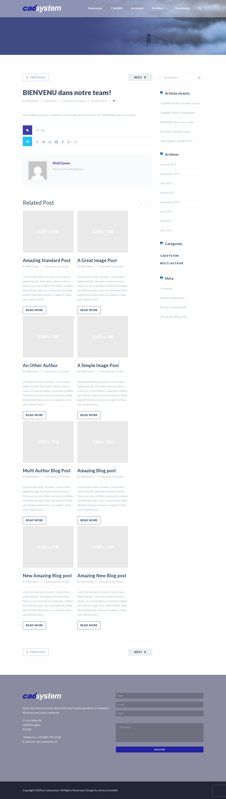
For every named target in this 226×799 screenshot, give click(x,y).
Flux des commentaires (173, 307)
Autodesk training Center (175, 131)
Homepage (95, 8)
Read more (34, 310)
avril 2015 (165, 220)
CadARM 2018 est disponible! (177, 112)
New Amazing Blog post (47, 575)
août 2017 (166, 183)
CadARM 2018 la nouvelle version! (180, 103)
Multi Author (171, 263)
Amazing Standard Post (47, 260)
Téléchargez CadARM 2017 (176, 141)
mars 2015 (166, 230)
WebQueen (32, 100)
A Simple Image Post (98, 365)
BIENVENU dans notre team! (67, 92)
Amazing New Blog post (101, 575)
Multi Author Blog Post (47, 470)
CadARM (116, 8)
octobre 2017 (168, 164)
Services (157, 8)
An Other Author (40, 365)
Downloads (182, 8)
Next (138, 77)
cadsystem (50, 100)
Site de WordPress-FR (173, 316)
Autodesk (137, 8)
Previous (37, 77)
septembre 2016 (170, 202)
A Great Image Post (97, 260)
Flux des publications (172, 297)
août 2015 (166, 211)
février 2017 (167, 192)
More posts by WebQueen (68, 169)
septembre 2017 (170, 173)
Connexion (166, 288)
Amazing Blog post (96, 470)
